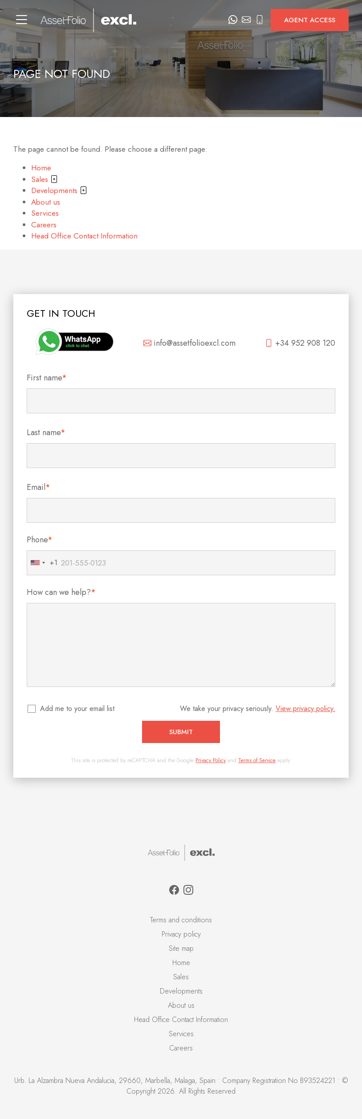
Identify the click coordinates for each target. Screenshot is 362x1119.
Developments (59, 190)
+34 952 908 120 (300, 343)
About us (45, 202)
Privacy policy (181, 934)
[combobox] (42, 563)
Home (41, 167)
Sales (44, 179)
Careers (44, 224)
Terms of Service (257, 760)
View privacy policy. (305, 708)
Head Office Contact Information (84, 235)
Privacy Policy (210, 760)
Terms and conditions (181, 920)
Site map (181, 948)
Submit (181, 732)
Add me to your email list (78, 708)
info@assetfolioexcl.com (189, 343)
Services (45, 213)
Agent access (309, 20)
